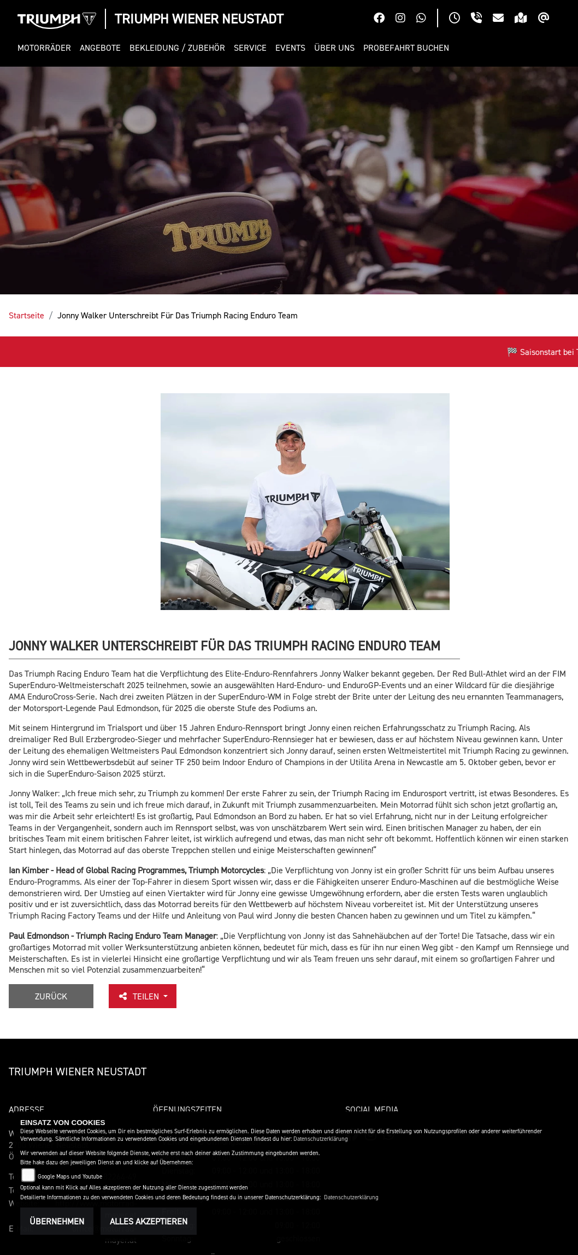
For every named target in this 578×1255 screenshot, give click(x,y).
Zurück (51, 996)
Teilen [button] (139, 996)
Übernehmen (57, 1221)
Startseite (26, 315)
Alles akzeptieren (148, 1221)
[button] (46, 48)
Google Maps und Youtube (70, 1176)
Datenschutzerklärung (320, 1138)
